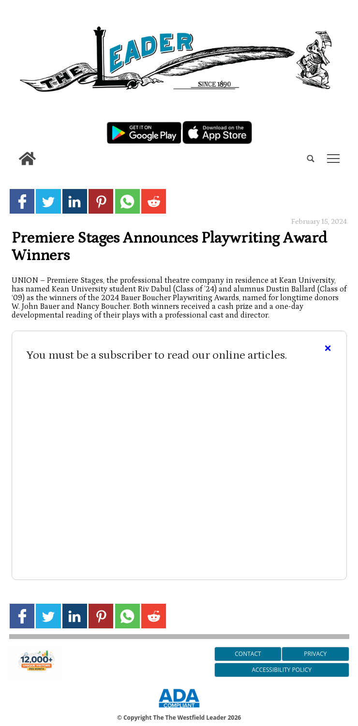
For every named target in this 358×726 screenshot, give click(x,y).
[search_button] (13, 151)
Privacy (315, 654)
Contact (248, 654)
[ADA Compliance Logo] (179, 709)
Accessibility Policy (281, 670)
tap (333, 158)
